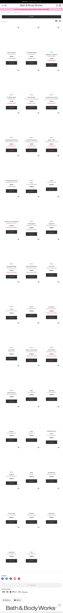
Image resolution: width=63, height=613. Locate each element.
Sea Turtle (51, 266)
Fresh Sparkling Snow (11, 181)
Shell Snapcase (11, 393)
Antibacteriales (18, 12)
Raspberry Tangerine (51, 55)
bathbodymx (3, 12)
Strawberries (51, 472)
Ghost (51, 434)
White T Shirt (51, 140)
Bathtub (11, 475)
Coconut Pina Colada (51, 97)
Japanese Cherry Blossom (11, 221)
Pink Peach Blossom (31, 266)
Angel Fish (51, 224)
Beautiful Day (31, 97)
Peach (51, 181)
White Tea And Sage (31, 350)
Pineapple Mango (11, 266)
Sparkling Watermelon (11, 140)
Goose (11, 309)
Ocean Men (51, 307)
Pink (31, 183)
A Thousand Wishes (31, 52)
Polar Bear (51, 513)
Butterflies (11, 350)
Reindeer (31, 513)
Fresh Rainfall (51, 350)
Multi (31, 391)
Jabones (9, 12)
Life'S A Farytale (11, 52)
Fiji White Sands (11, 97)
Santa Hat (11, 552)
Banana (11, 431)
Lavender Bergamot (31, 140)
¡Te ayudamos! (31, 585)
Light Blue (51, 391)
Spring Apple (31, 224)
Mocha (31, 307)
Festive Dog (11, 513)
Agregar (11, 63)
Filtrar (31, 16)
